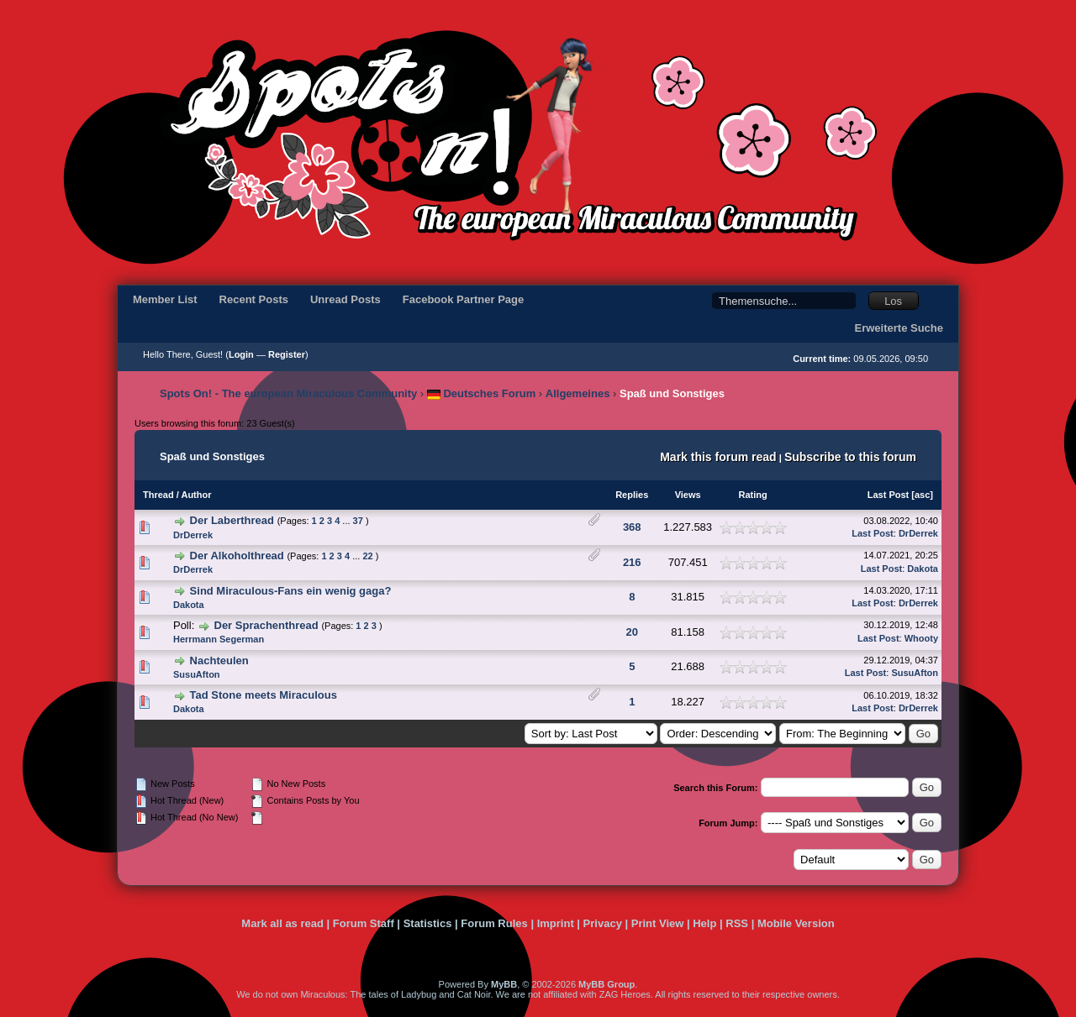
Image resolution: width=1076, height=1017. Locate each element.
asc (922, 495)
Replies (631, 495)
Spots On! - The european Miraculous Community (288, 393)
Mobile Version (796, 923)
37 (358, 521)
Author (196, 495)
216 (632, 562)
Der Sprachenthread (266, 625)
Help (704, 923)
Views (688, 495)
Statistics (428, 923)
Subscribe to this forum (850, 457)
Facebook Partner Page (464, 299)
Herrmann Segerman (218, 639)
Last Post (889, 495)
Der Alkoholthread (237, 555)
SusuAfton (196, 674)
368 (632, 527)
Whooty (921, 638)
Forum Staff (363, 923)
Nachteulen (219, 660)
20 (632, 632)
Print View (657, 923)
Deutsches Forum (481, 393)
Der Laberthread (232, 520)
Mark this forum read (718, 457)
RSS (736, 923)
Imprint (555, 923)
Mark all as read (282, 923)
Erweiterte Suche (899, 328)
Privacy (602, 923)
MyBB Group (606, 984)
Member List (165, 299)
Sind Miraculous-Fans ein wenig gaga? (291, 591)
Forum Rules (494, 923)
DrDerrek (193, 535)
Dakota (922, 569)
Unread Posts (345, 299)
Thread (158, 495)
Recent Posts (253, 299)
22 (367, 556)
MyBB (504, 984)
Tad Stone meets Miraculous (263, 695)
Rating (753, 495)
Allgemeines (578, 393)
